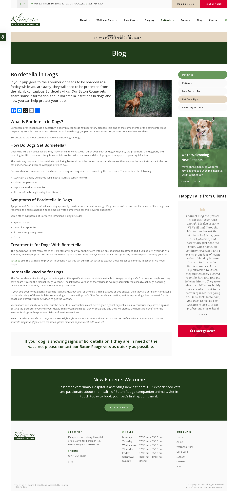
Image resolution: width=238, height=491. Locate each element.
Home (180, 437)
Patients (166, 21)
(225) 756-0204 (97, 4)
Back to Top (21, 487)
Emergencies (213, 3)
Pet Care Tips (190, 99)
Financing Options (192, 107)
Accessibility (54, 485)
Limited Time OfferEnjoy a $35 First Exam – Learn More (117, 37)
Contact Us (117, 407)
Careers (185, 21)
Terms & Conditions (37, 485)
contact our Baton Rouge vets (84, 346)
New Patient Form (192, 91)
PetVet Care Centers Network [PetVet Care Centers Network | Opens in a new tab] (210, 487)
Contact (214, 21)
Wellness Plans (105, 21)
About (83, 21)
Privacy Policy (20, 485)
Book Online (185, 3)
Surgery (149, 21)
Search (64, 485)
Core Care (130, 21)
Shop (199, 21)
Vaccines (15, 260)
